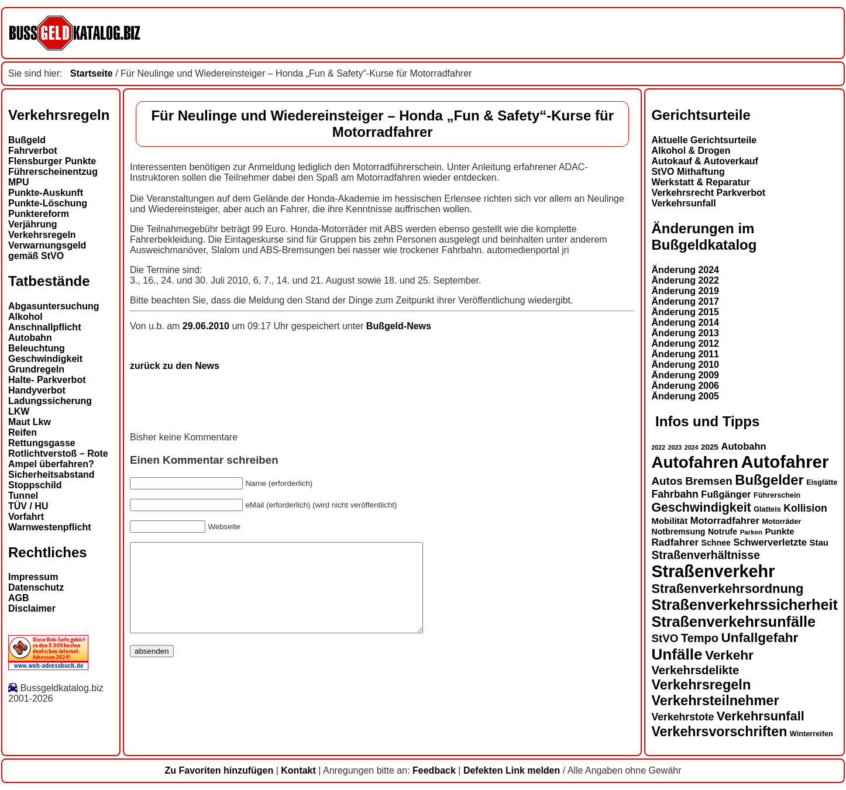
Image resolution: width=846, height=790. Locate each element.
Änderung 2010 (685, 365)
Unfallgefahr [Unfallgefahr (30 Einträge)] (759, 637)
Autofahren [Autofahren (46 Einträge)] (694, 462)
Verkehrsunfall (683, 203)
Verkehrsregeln (42, 235)
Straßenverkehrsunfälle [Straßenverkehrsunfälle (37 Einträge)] (733, 621)
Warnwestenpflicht (49, 527)
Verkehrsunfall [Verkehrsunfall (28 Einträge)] (760, 716)
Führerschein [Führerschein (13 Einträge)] (777, 495)
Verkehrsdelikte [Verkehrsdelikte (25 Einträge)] (695, 670)
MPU (18, 182)
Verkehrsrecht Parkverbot (708, 193)
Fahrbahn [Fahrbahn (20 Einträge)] (674, 494)
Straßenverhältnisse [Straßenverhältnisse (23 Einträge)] (705, 554)
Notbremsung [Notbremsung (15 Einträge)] (678, 531)
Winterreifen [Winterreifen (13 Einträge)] (811, 734)
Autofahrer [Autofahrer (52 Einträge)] (784, 461)
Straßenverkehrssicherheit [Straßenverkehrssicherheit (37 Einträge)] (744, 604)
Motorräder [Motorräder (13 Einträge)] (781, 522)
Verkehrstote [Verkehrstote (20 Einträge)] (682, 717)
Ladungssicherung (50, 401)
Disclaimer (32, 608)
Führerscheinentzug (53, 172)
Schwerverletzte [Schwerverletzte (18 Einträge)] (770, 542)
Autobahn (30, 338)
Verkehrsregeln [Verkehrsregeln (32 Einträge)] (701, 684)
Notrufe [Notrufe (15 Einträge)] (722, 531)
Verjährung (32, 224)
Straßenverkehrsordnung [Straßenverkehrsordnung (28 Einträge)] (727, 588)
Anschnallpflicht (44, 327)
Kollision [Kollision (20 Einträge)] (805, 508)
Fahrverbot (32, 151)
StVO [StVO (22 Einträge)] (664, 638)
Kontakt (298, 770)
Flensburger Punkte (52, 161)
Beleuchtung (36, 348)
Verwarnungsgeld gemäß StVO (47, 250)
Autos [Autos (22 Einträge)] (666, 481)
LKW (18, 411)
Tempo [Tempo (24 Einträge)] (699, 638)
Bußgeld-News (398, 326)
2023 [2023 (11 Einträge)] (675, 447)
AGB (18, 598)
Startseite (91, 73)
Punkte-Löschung (47, 203)
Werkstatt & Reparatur (700, 182)
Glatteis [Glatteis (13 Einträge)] (767, 509)
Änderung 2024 (685, 270)
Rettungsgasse (41, 443)
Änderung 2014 (685, 322)
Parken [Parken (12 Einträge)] (751, 532)
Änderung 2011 (685, 354)
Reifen (22, 432)
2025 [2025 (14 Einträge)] (709, 447)
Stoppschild (35, 485)
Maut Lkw (29, 422)
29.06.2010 (207, 326)
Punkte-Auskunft (45, 193)
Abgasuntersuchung (53, 306)
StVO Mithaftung (687, 172)
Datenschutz (36, 587)
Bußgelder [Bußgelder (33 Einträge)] (769, 480)
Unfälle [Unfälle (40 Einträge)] (676, 654)
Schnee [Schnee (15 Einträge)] (716, 542)
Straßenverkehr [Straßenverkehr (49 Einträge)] (713, 571)
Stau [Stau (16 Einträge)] (818, 542)
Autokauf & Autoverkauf (704, 161)
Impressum (33, 577)
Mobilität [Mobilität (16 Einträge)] (669, 521)
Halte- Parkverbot (47, 380)
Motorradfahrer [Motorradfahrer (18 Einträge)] (724, 520)
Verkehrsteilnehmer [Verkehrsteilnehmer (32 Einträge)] (715, 700)
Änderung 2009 (685, 375)
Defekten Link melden (511, 770)
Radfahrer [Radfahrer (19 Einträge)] (675, 542)
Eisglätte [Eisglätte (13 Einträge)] (821, 482)
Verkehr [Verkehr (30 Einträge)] (729, 655)
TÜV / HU (28, 506)
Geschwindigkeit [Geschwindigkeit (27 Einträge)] (701, 508)
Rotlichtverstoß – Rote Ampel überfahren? (58, 459)
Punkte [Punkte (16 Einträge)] (780, 531)
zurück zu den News (174, 366)
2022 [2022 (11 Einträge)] (658, 447)
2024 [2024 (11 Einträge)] (692, 447)
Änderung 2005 (685, 396)
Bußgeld (27, 140)
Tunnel (23, 496)
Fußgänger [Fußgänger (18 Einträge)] (726, 494)
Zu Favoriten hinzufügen (218, 770)
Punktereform (38, 214)
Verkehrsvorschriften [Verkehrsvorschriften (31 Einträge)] (719, 731)
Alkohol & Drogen (690, 151)
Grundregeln (36, 369)
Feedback (434, 770)
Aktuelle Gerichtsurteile (703, 140)
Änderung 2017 (685, 301)
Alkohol (25, 317)
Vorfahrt (26, 517)
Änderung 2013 (685, 333)
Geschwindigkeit (45, 359)
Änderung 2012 (685, 344)
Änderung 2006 (685, 386)
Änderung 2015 (685, 312)
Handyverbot (37, 390)
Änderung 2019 (685, 291)
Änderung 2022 (685, 280)
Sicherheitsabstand (51, 474)
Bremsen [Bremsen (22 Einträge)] (708, 481)
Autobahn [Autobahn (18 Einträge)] (743, 446)
